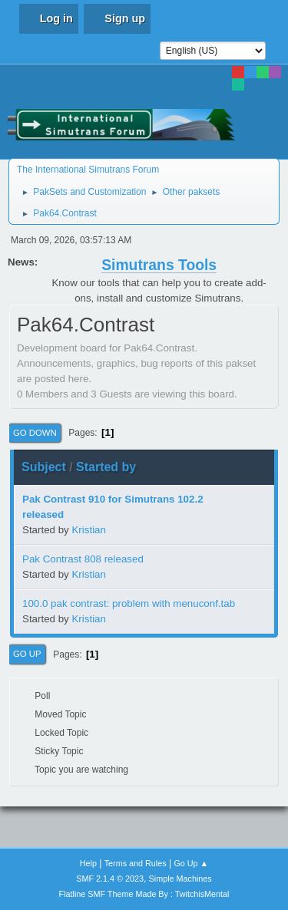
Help (88, 863)
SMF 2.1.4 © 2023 (110, 878)
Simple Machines (180, 878)
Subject (44, 466)
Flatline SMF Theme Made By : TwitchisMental (144, 893)
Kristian (88, 530)
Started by (106, 466)
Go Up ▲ (191, 863)
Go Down (35, 432)
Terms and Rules (135, 863)
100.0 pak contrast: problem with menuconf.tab (128, 603)
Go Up (27, 653)
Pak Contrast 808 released (83, 559)
